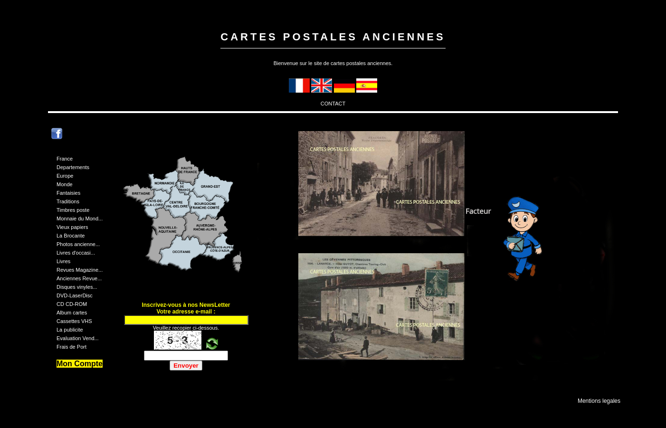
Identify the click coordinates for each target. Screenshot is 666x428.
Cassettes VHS (74, 321)
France (65, 159)
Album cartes (72, 312)
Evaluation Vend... (78, 338)
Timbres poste (73, 210)
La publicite (70, 330)
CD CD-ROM (72, 304)
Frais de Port (71, 347)
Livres (63, 261)
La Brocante (71, 235)
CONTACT (333, 103)
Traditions (68, 201)
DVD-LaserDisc (75, 295)
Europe (65, 176)
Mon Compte (80, 364)
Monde (65, 184)
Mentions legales (599, 401)
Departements (73, 167)
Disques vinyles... (77, 287)
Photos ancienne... (78, 244)
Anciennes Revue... (79, 278)
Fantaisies (68, 193)
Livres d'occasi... (76, 253)
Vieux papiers (72, 227)
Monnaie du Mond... (80, 218)
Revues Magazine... (80, 270)
